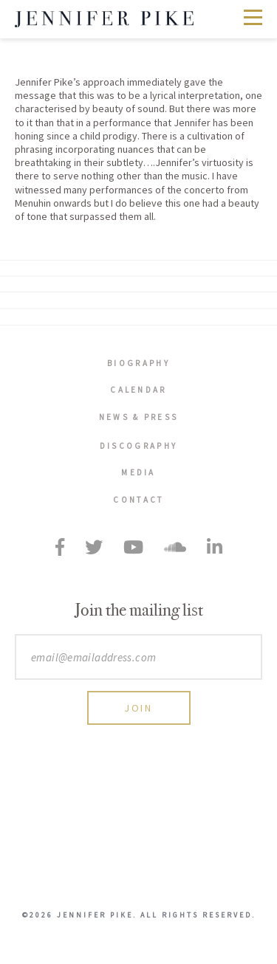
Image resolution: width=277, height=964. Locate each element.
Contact (138, 500)
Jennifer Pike (104, 19)
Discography (138, 446)
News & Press (139, 417)
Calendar (138, 390)
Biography (138, 363)
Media (138, 472)
